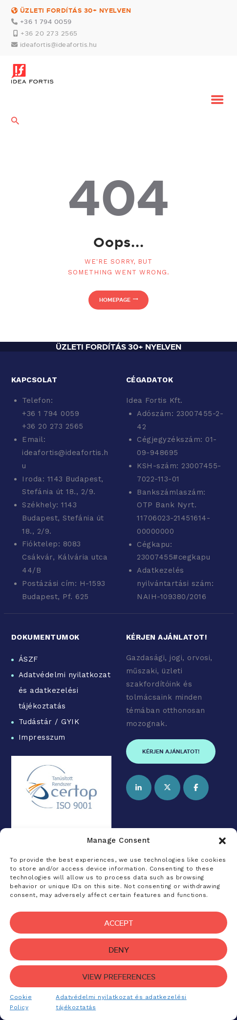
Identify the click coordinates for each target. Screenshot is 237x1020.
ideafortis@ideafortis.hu (58, 44)
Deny (118, 949)
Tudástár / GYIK (49, 721)
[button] (222, 841)
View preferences (118, 976)
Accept (118, 922)
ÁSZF (28, 659)
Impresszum (42, 737)
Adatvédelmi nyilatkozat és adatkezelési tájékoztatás (65, 690)
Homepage (114, 299)
